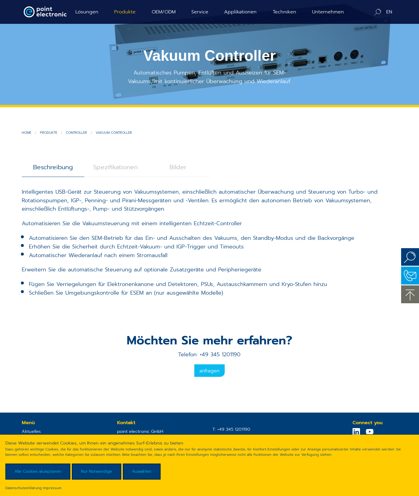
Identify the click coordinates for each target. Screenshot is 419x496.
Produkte (125, 11)
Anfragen (209, 370)
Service (199, 11)
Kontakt (410, 275)
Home (26, 132)
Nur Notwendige (96, 471)
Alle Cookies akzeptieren (38, 471)
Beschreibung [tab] (53, 167)
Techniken (284, 11)
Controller (76, 132)
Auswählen (141, 471)
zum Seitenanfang (410, 294)
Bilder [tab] (178, 167)
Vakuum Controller (114, 132)
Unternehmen (328, 11)
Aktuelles (31, 431)
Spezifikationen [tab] (115, 167)
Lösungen (86, 11)
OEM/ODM (164, 11)
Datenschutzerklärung (23, 488)
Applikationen (240, 11)
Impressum (52, 488)
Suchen (410, 257)
